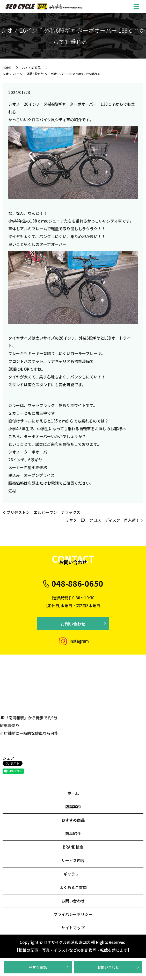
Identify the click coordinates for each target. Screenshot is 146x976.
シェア (8, 758)
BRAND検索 (73, 847)
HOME (7, 67)
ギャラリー (73, 874)
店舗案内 (73, 806)
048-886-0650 (77, 583)
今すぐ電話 (38, 967)
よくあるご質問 (73, 887)
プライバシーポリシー (73, 914)
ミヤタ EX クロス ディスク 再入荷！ (102, 520)
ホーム (73, 793)
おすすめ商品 (31, 67)
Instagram (73, 641)
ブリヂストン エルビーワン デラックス (43, 512)
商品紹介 (73, 833)
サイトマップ (73, 927)
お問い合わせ (108, 967)
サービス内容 (73, 860)
